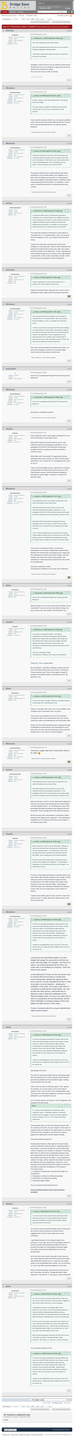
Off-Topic (21, 15)
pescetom (10, 270)
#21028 (69, 389)
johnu (8, 585)
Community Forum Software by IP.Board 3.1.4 (58, 1434)
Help (67, 8)
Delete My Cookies (24, 1434)
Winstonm (10, 88)
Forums (4, 12)
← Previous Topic (46, 1403)
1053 (37, 19)
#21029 (69, 429)
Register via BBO (45, 8)
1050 (23, 19)
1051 (28, 19)
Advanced (71, 12)
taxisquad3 (11, 369)
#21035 (69, 770)
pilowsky (10, 31)
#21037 (69, 912)
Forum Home (14, 1434)
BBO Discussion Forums (9, 15)
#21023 (69, 143)
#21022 (69, 88)
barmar (9, 203)
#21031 (69, 585)
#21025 (69, 270)
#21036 (69, 834)
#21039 (69, 1204)
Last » (50, 19)
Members (13, 12)
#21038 (69, 1027)
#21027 (69, 369)
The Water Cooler (31, 15)
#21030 (69, 489)
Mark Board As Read (37, 1434)
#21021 (69, 30)
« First (15, 19)
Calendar (21, 12)
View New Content (63, 15)
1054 (42, 19)
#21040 (69, 1286)
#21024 (69, 203)
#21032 (69, 622)
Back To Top (6, 1434)
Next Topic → (67, 1403)
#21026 (69, 304)
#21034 (69, 744)
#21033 (69, 688)
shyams (9, 429)
